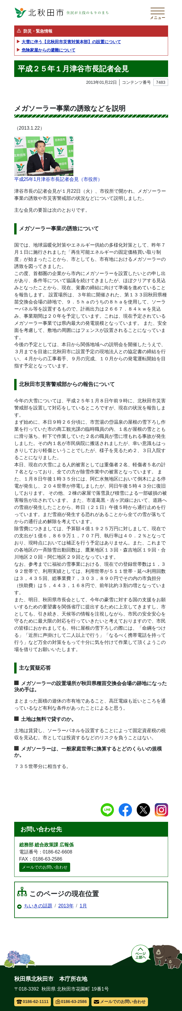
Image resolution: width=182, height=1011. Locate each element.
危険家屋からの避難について (48, 50)
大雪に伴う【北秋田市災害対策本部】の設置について (71, 41)
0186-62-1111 (33, 1001)
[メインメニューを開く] (157, 12)
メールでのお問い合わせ (44, 867)
